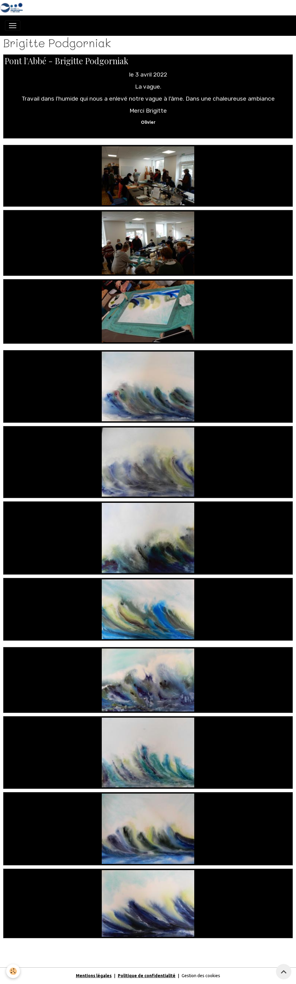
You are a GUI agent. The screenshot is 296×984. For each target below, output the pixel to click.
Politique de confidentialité (146, 975)
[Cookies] (13, 971)
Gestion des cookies (201, 975)
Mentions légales (94, 975)
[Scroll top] (283, 971)
